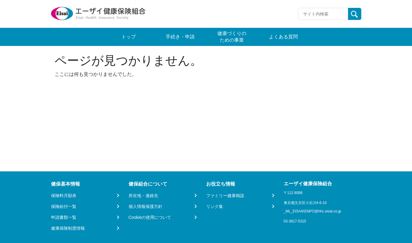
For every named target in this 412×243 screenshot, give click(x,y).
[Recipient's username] (323, 14)
